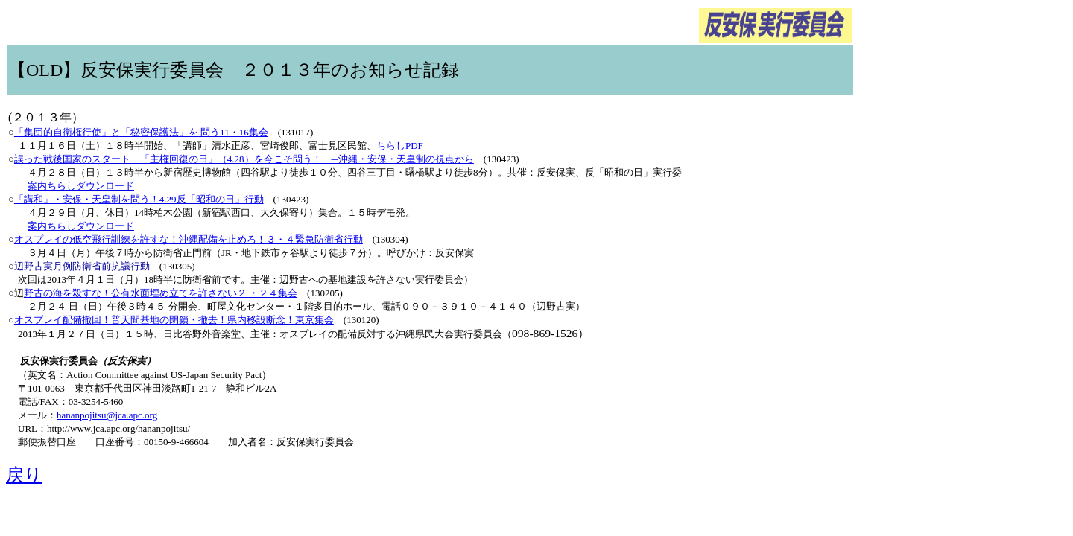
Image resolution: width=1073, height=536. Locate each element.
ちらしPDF (399, 145)
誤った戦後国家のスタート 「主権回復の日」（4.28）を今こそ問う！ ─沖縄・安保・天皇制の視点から (244, 159)
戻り (24, 475)
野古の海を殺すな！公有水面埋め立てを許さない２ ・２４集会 (160, 293)
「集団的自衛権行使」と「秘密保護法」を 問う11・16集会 (141, 132)
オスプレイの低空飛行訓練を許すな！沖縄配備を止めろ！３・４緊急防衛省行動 (188, 239)
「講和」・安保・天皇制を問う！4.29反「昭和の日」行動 (139, 199)
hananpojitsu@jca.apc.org (107, 415)
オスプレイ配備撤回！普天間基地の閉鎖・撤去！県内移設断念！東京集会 (174, 319)
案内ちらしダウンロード (81, 185)
